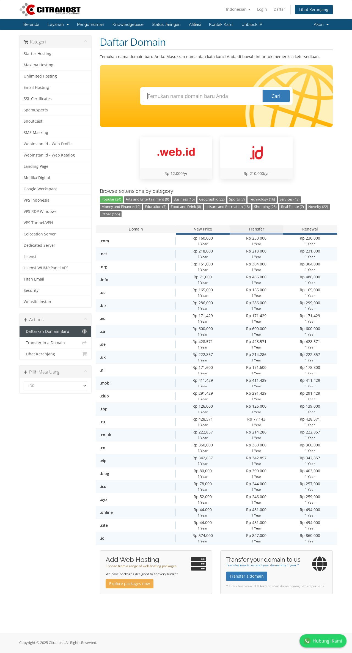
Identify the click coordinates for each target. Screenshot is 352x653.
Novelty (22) (318, 206)
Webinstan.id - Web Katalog (49, 155)
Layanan (58, 24)
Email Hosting (36, 87)
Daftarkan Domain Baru (55, 331)
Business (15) (184, 199)
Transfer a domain (247, 576)
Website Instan (37, 301)
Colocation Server (40, 234)
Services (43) (289, 199)
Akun (321, 24)
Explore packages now (129, 583)
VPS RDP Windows (40, 211)
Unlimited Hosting (40, 76)
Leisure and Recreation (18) (227, 206)
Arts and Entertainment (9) (147, 199)
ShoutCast (33, 121)
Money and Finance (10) (121, 206)
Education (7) (155, 206)
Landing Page (36, 166)
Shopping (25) (265, 206)
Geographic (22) (212, 199)
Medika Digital (37, 177)
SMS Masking (36, 132)
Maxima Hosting (38, 64)
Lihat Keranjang (313, 9)
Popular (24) (111, 199)
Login (262, 9)
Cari (275, 96)
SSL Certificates (38, 98)
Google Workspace (40, 188)
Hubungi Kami (323, 641)
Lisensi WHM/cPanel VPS (46, 267)
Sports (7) (237, 199)
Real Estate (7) (292, 206)
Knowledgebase (128, 24)
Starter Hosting (37, 53)
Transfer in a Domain (55, 342)
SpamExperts (36, 110)
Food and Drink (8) (186, 206)
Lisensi (30, 256)
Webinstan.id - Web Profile (48, 143)
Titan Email (34, 279)
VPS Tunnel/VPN (38, 222)
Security (31, 290)
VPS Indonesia (37, 200)
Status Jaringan (166, 24)
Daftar (279, 9)
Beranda (31, 24)
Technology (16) (262, 199)
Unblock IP (251, 24)
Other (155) (110, 214)
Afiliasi (195, 24)
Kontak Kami (221, 24)
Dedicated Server (39, 245)
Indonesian (238, 9)
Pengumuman (90, 24)
